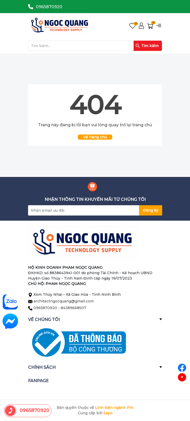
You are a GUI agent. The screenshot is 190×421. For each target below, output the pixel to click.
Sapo (108, 413)
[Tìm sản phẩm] (95, 46)
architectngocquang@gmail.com (63, 301)
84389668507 (73, 308)
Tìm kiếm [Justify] (147, 45)
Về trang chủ (95, 137)
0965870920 (49, 6)
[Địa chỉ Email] (95, 210)
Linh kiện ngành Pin (114, 407)
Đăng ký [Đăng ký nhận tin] (150, 210)
